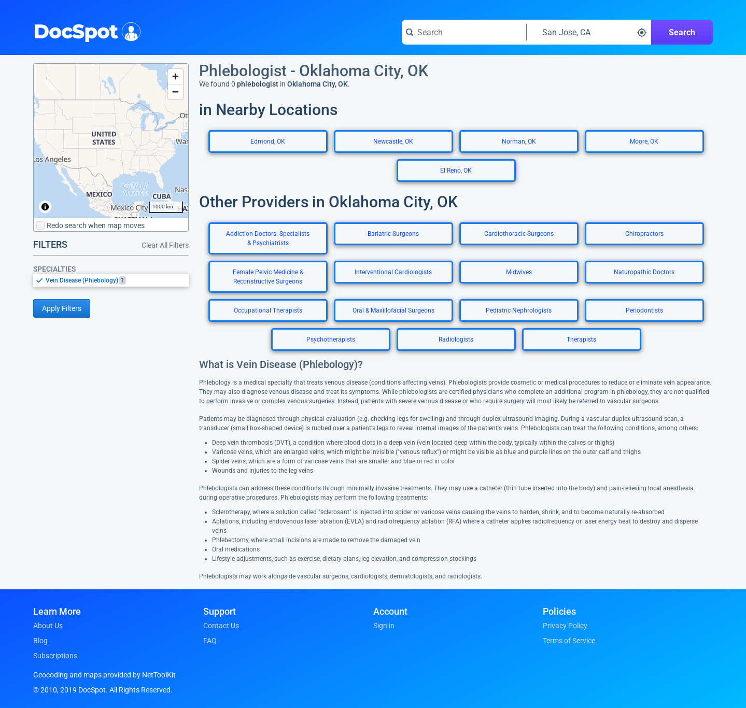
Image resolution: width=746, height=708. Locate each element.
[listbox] (111, 280)
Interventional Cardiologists (393, 272)
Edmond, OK (267, 141)
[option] (117, 280)
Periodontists (644, 310)
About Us (48, 625)
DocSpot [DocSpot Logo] (84, 30)
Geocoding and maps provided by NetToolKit (104, 675)
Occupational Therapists (268, 310)
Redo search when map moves (90, 225)
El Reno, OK (456, 170)
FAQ (210, 640)
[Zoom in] (175, 76)
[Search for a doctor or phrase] (464, 32)
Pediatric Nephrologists (519, 310)
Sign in (384, 625)
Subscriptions (55, 656)
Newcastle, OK (393, 141)
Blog (40, 640)
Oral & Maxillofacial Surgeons (393, 310)
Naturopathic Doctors (644, 272)
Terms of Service (569, 640)
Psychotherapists (330, 339)
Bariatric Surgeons (393, 233)
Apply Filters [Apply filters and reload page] (61, 308)
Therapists (581, 339)
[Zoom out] (175, 91)
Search (682, 32)
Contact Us (221, 625)
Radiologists (456, 339)
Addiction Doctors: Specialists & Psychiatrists (267, 238)
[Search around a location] (589, 32)
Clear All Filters (165, 245)
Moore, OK (644, 141)
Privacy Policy (565, 625)
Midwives (519, 272)
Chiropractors (644, 233)
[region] (111, 141)
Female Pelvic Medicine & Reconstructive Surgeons (268, 276)
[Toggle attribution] (45, 207)
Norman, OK (519, 141)
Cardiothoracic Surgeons (519, 233)
